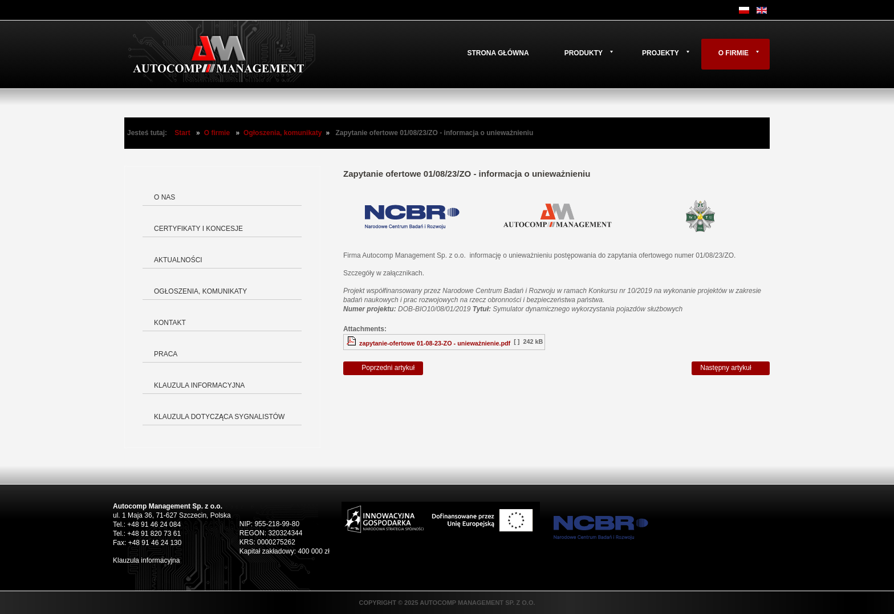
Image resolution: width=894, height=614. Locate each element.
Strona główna (498, 53)
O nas (164, 197)
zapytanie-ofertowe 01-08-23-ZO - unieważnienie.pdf (434, 343)
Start (182, 133)
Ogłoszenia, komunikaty (282, 133)
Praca (165, 354)
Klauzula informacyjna (199, 385)
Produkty (583, 53)
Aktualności (178, 260)
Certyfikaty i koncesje (198, 229)
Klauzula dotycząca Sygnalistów (219, 417)
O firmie (733, 53)
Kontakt (170, 323)
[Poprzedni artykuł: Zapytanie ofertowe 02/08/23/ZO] (383, 368)
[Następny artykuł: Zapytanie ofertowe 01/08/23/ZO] (731, 368)
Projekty (660, 53)
